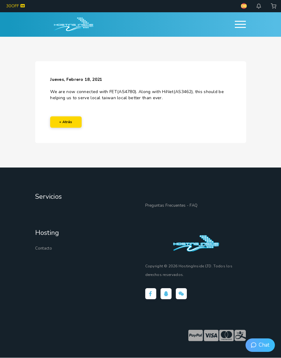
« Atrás (66, 121)
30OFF (15, 6)
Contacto (43, 248)
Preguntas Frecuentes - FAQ (171, 205)
